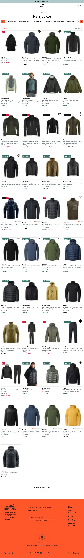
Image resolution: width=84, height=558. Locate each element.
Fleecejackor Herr (37, 21)
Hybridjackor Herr (24, 21)
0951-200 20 (33, 510)
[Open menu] (3, 5)
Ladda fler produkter (42, 487)
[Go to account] (78, 5)
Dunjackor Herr (11, 21)
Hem (42, 12)
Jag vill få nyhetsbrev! (42, 520)
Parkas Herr (48, 21)
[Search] (6, 5)
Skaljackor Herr (71, 21)
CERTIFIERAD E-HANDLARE (42, 542)
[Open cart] (81, 5)
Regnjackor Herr (59, 21)
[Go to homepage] (42, 5)
